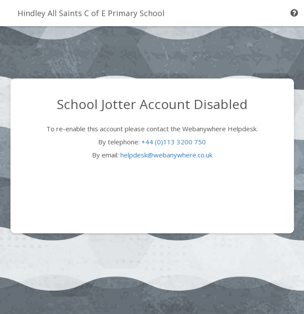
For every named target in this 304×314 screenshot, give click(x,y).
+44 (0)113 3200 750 (173, 141)
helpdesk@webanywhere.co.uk (166, 154)
